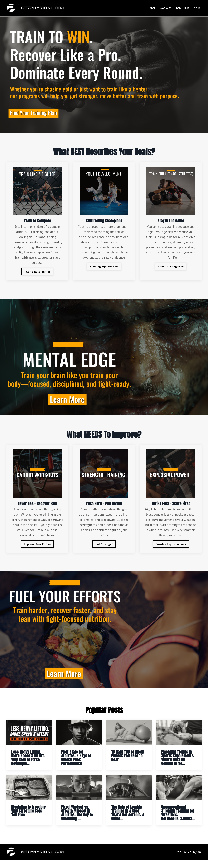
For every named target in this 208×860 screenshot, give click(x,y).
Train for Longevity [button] (171, 266)
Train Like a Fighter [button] (37, 271)
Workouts (165, 8)
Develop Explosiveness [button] (170, 544)
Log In (196, 8)
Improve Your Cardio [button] (37, 544)
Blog (186, 8)
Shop (177, 8)
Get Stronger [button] (104, 544)
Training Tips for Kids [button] (104, 266)
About (152, 8)
